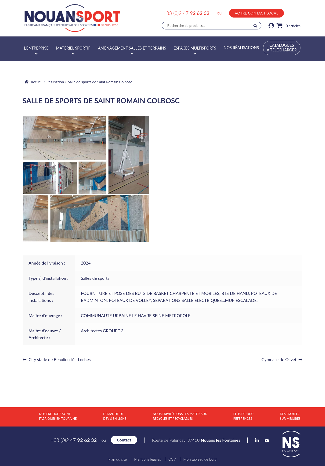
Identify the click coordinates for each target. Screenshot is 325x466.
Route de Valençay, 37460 (196, 440)
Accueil (37, 81)
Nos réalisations (241, 47)
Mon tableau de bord (200, 459)
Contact (124, 439)
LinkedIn (289, 12)
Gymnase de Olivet (278, 359)
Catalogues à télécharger (282, 47)
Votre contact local (256, 13)
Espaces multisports (195, 48)
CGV (172, 459)
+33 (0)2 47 (186, 13)
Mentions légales (147, 459)
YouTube (298, 12)
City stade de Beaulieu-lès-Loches (59, 359)
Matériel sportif (73, 48)
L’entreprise (36, 48)
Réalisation (55, 81)
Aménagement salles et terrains (132, 48)
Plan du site (117, 459)
